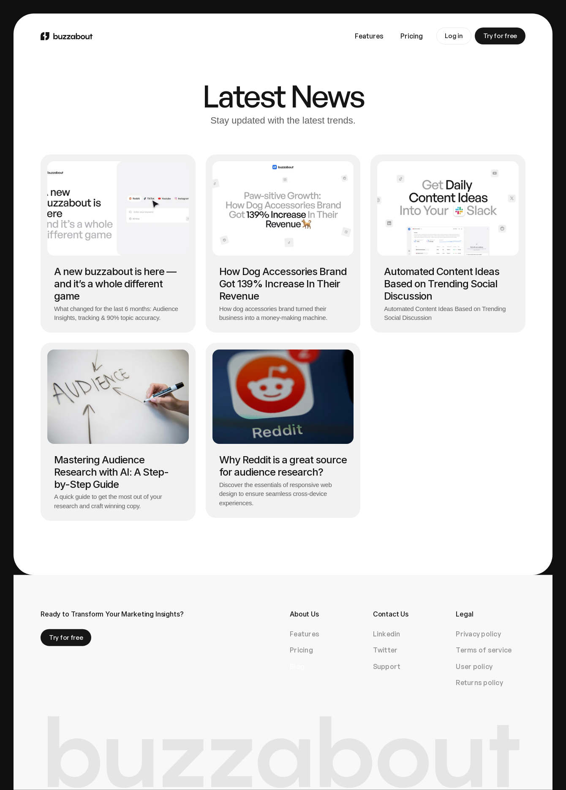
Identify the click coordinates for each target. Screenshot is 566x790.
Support (387, 666)
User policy (474, 666)
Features (304, 634)
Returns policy (479, 682)
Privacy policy (478, 634)
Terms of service (484, 650)
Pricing (301, 650)
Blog (297, 666)
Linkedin (386, 634)
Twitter (385, 650)
